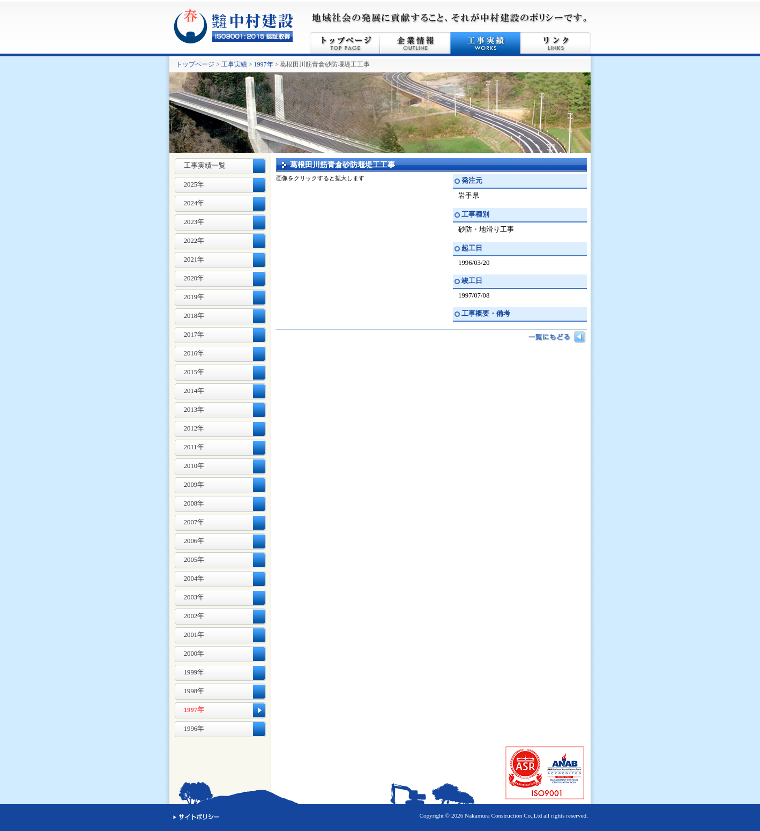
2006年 (194, 541)
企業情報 (415, 43)
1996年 (194, 728)
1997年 (263, 64)
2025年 (194, 184)
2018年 (194, 316)
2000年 (194, 653)
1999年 (194, 672)
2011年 (194, 447)
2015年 (194, 372)
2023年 (194, 222)
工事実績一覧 (205, 165)
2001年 (194, 635)
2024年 (194, 203)
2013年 (194, 409)
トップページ (345, 43)
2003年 (194, 597)
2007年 (194, 522)
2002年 (194, 616)
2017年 (194, 334)
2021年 (194, 259)
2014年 (194, 391)
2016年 (194, 353)
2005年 (194, 559)
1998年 (194, 691)
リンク (555, 43)
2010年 (194, 466)
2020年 (194, 278)
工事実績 (485, 43)
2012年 (194, 428)
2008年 (194, 503)
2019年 (194, 297)
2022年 (194, 240)
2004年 (194, 578)
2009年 (194, 484)
